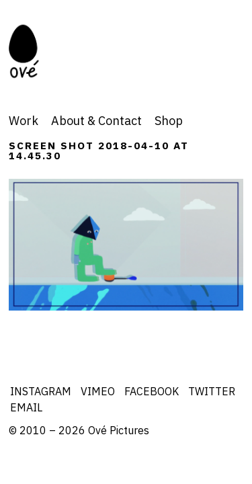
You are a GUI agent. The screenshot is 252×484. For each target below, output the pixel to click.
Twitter (211, 391)
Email (26, 407)
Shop (169, 120)
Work (23, 120)
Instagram (40, 391)
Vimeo (98, 391)
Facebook (151, 391)
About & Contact (96, 120)
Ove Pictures (41, 51)
